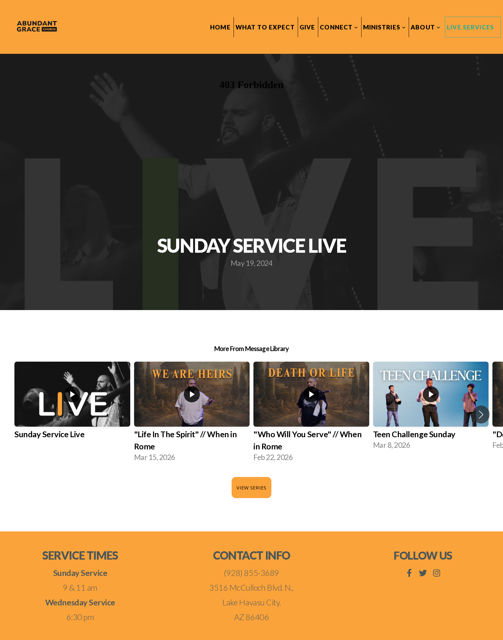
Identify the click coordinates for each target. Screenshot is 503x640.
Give (307, 27)
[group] (72, 408)
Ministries (384, 27)
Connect (339, 27)
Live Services (470, 27)
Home (220, 27)
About (425, 27)
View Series (251, 487)
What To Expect (265, 27)
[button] (481, 414)
